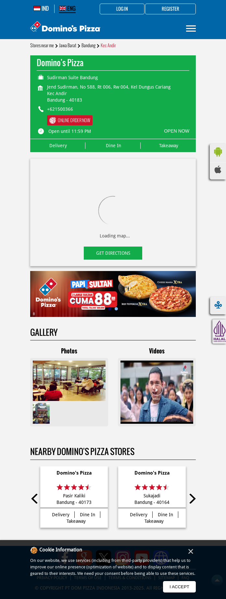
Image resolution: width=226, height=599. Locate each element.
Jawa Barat (67, 45)
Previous (35, 499)
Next (191, 499)
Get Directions (113, 253)
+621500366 (60, 109)
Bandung (88, 45)
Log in (122, 9)
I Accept (179, 586)
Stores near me (42, 45)
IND (41, 8)
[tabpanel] (113, 294)
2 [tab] (116, 308)
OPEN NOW (176, 131)
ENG (67, 8)
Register (170, 9)
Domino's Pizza (74, 473)
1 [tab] (109, 308)
